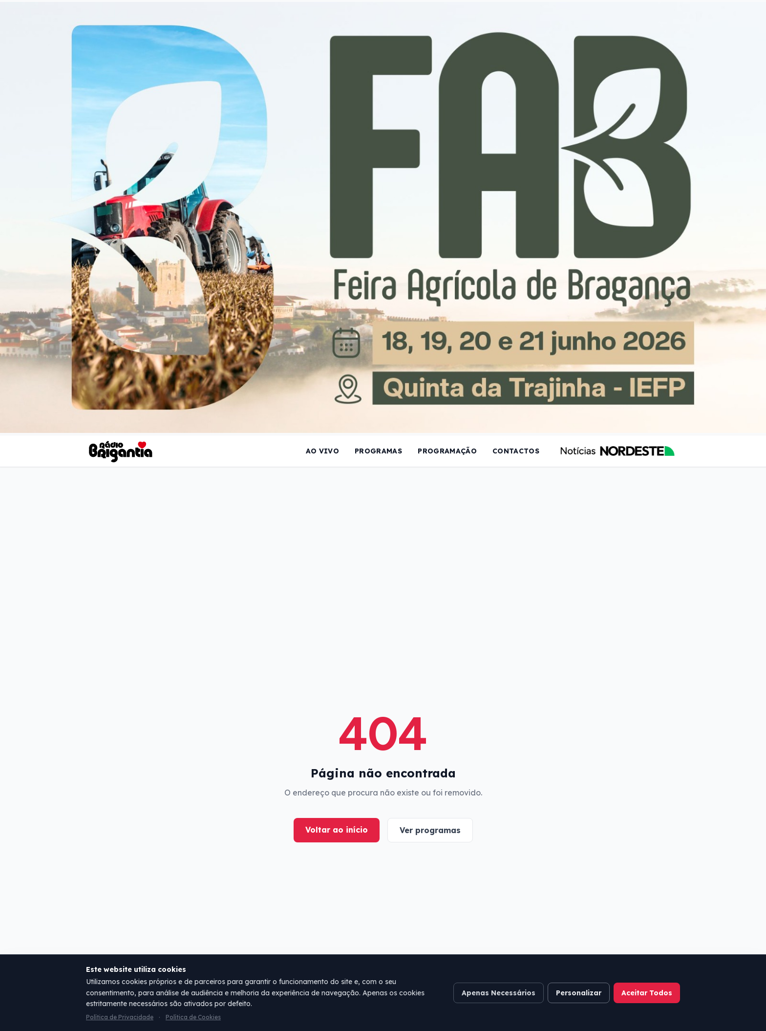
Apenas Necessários (498, 992)
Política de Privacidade (119, 1017)
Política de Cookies (193, 1017)
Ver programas (430, 830)
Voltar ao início (336, 830)
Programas (378, 451)
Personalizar (578, 992)
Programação (447, 451)
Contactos (515, 451)
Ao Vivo (322, 451)
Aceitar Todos (646, 992)
